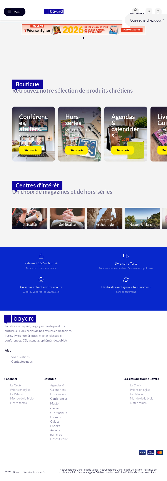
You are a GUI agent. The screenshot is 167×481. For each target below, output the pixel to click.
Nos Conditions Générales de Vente (79, 469)
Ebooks (55, 426)
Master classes (55, 405)
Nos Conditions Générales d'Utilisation (121, 469)
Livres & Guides (55, 419)
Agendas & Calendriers (58, 387)
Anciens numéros (56, 432)
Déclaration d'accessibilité (110, 472)
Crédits (129, 472)
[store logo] (54, 11)
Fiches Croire (59, 439)
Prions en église (20, 389)
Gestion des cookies (144, 472)
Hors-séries (58, 394)
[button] (148, 11)
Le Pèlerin (16, 394)
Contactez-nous (22, 361)
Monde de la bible (21, 398)
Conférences (58, 398)
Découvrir (30, 150)
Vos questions (20, 357)
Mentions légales (86, 472)
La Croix (15, 385)
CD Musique (58, 413)
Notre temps (18, 403)
